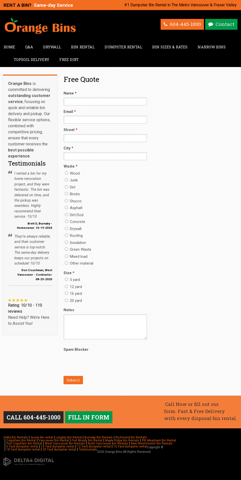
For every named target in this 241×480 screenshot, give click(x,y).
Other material (79, 263)
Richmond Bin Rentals (131, 438)
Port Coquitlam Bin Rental (24, 444)
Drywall (52, 46)
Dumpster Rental (123, 46)
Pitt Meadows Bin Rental (159, 441)
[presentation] (102, 363)
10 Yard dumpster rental (57, 447)
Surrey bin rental (42, 438)
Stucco (73, 201)
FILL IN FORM (91, 417)
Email (70, 111)
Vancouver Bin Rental (54, 441)
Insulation (75, 242)
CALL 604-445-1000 (34, 417)
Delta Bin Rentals (16, 438)
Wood (72, 173)
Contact (224, 24)
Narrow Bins (212, 46)
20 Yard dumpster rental (59, 450)
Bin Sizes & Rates (170, 46)
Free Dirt (69, 59)
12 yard (73, 286)
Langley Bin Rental (69, 438)
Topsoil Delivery (31, 59)
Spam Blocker (76, 349)
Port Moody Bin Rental (87, 441)
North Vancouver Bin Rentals (108, 444)
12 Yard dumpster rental (94, 447)
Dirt (70, 187)
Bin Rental (83, 46)
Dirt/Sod (74, 215)
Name (70, 93)
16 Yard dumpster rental (130, 447)
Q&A (29, 46)
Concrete (75, 221)
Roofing (74, 235)
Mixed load (76, 256)
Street (70, 129)
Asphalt (73, 208)
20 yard (73, 300)
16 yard (73, 293)
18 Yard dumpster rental (23, 450)
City (68, 148)
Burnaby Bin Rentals (98, 438)
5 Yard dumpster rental (22, 447)
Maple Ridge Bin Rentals (122, 441)
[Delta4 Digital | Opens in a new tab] (29, 462)
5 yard (72, 279)
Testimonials (88, 450)
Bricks (72, 194)
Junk (71, 180)
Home (9, 46)
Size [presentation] (69, 273)
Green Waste (78, 249)
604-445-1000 (184, 24)
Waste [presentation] (70, 166)
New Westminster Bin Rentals (152, 444)
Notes (69, 310)
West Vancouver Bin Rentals (65, 444)
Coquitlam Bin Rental (21, 441)
